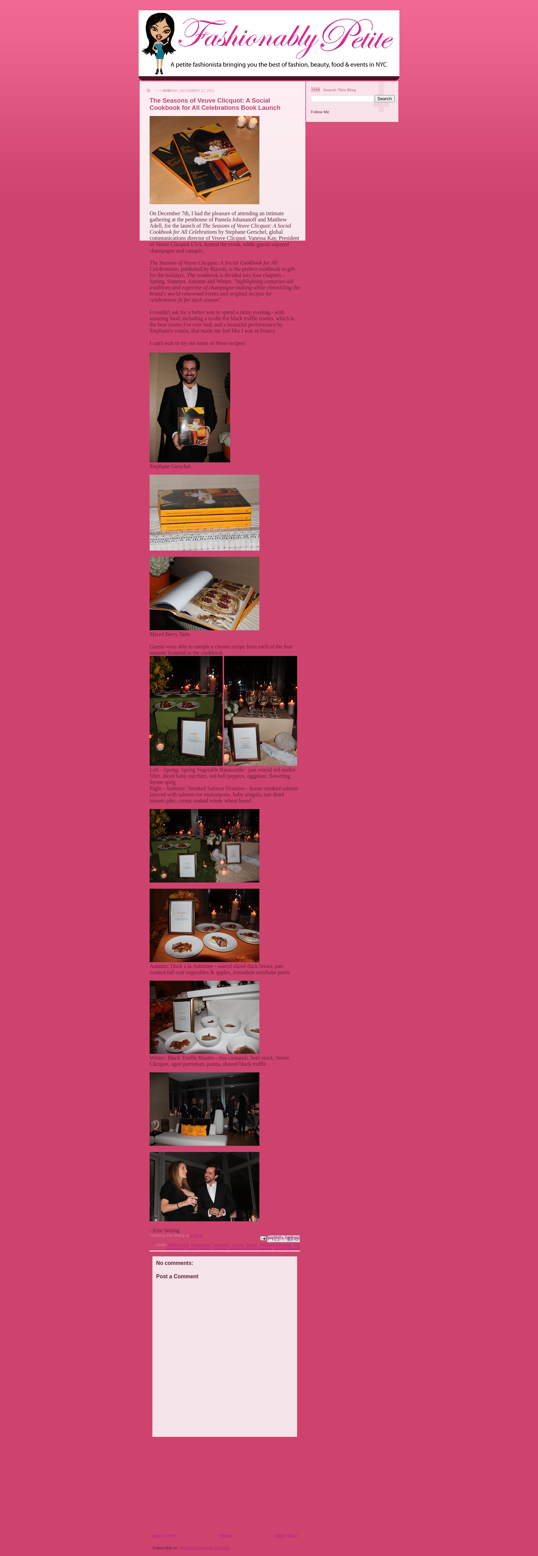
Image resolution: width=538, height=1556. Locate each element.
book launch (178, 1245)
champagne (201, 1245)
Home (225, 1535)
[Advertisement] (193, 1485)
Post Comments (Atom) (204, 1548)
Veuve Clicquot (287, 1248)
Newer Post (164, 1535)
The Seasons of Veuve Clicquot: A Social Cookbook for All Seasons (233, 1246)
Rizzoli (251, 1245)
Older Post (285, 1535)
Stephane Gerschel (275, 1245)
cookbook (221, 1245)
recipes (238, 1245)
